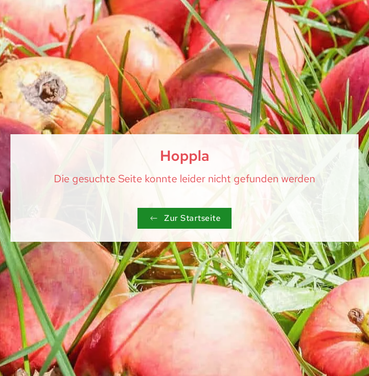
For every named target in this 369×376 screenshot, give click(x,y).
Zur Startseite (184, 218)
